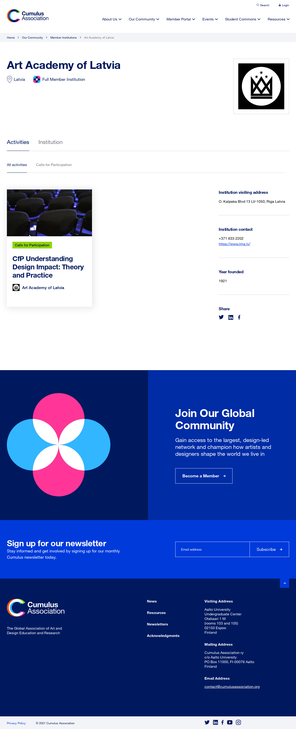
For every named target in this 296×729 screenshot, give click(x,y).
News (152, 601)
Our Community (142, 19)
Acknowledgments (163, 635)
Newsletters (157, 624)
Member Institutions (63, 37)
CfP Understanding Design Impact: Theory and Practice (48, 266)
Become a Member (200, 475)
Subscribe (266, 549)
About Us (109, 19)
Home (11, 37)
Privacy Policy (16, 723)
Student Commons (240, 19)
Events (208, 19)
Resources (276, 19)
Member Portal (179, 19)
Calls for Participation (32, 245)
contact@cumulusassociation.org (232, 686)
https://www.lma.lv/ (234, 244)
